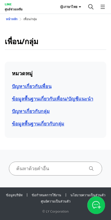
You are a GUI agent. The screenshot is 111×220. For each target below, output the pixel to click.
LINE (8, 4)
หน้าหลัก (11, 19)
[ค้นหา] (91, 7)
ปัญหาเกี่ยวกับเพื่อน (32, 86)
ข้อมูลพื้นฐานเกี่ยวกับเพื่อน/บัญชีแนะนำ (52, 98)
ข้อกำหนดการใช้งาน (46, 195)
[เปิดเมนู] (103, 7)
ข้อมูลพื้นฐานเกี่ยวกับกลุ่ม (38, 123)
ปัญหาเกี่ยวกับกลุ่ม (31, 111)
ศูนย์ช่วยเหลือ (13, 9)
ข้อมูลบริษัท (14, 195)
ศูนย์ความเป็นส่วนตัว (55, 201)
